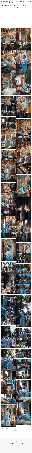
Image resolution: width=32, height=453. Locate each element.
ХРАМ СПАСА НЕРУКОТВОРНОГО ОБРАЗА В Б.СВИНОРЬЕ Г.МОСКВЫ (12, 2)
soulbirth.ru (6, 428)
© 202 (16, 441)
